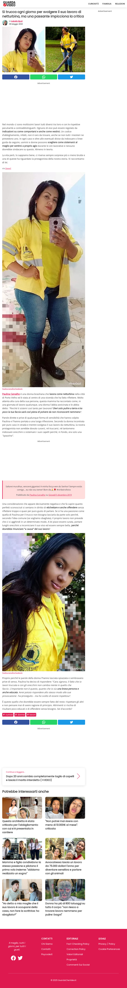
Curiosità (93, 3)
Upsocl (8, 168)
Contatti (45, 949)
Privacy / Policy (106, 943)
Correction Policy (76, 949)
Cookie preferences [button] (109, 949)
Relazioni (120, 3)
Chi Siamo (47, 943)
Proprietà (72, 959)
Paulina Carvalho (37, 495)
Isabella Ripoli (16, 21)
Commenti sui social (78, 964)
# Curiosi (8, 714)
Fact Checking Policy (78, 943)
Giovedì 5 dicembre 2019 (60, 495)
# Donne (20, 714)
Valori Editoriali (75, 954)
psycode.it (46, 954)
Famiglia (106, 3)
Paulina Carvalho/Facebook (12, 389)
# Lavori (31, 714)
